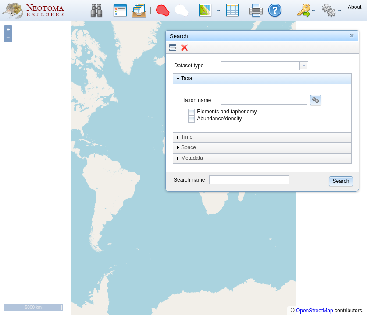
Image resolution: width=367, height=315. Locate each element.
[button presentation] (304, 66)
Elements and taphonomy (227, 111)
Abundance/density (219, 119)
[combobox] (264, 65)
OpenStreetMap (314, 311)
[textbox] (260, 65)
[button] (96, 10)
